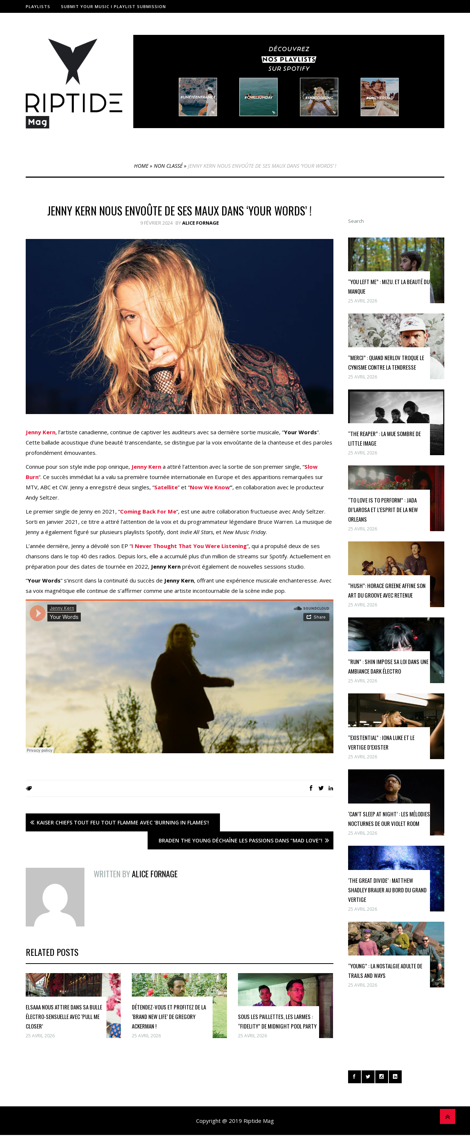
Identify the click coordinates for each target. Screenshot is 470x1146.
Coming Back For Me (148, 511)
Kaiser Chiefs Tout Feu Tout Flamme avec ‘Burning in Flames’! (123, 822)
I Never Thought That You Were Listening (189, 546)
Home (141, 165)
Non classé (168, 165)
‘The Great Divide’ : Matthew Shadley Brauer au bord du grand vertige (387, 889)
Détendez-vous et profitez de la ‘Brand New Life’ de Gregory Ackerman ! (169, 1016)
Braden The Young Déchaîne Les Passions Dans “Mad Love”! (240, 840)
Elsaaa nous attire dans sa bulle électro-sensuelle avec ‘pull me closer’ (64, 1016)
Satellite (166, 487)
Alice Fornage (200, 223)
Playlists (38, 6)
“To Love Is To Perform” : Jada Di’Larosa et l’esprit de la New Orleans (383, 509)
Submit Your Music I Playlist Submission (113, 6)
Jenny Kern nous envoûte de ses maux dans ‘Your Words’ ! (179, 210)
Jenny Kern (40, 432)
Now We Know (210, 487)
